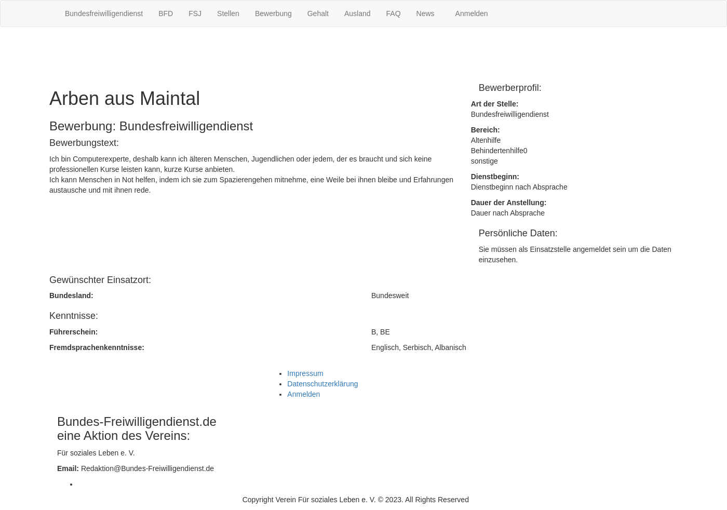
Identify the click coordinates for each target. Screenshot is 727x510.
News (425, 13)
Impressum (305, 373)
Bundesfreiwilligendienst (104, 13)
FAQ (393, 13)
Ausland (357, 13)
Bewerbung (273, 13)
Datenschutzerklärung (322, 384)
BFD (165, 13)
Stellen (228, 13)
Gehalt (318, 13)
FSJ (195, 13)
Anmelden (471, 13)
